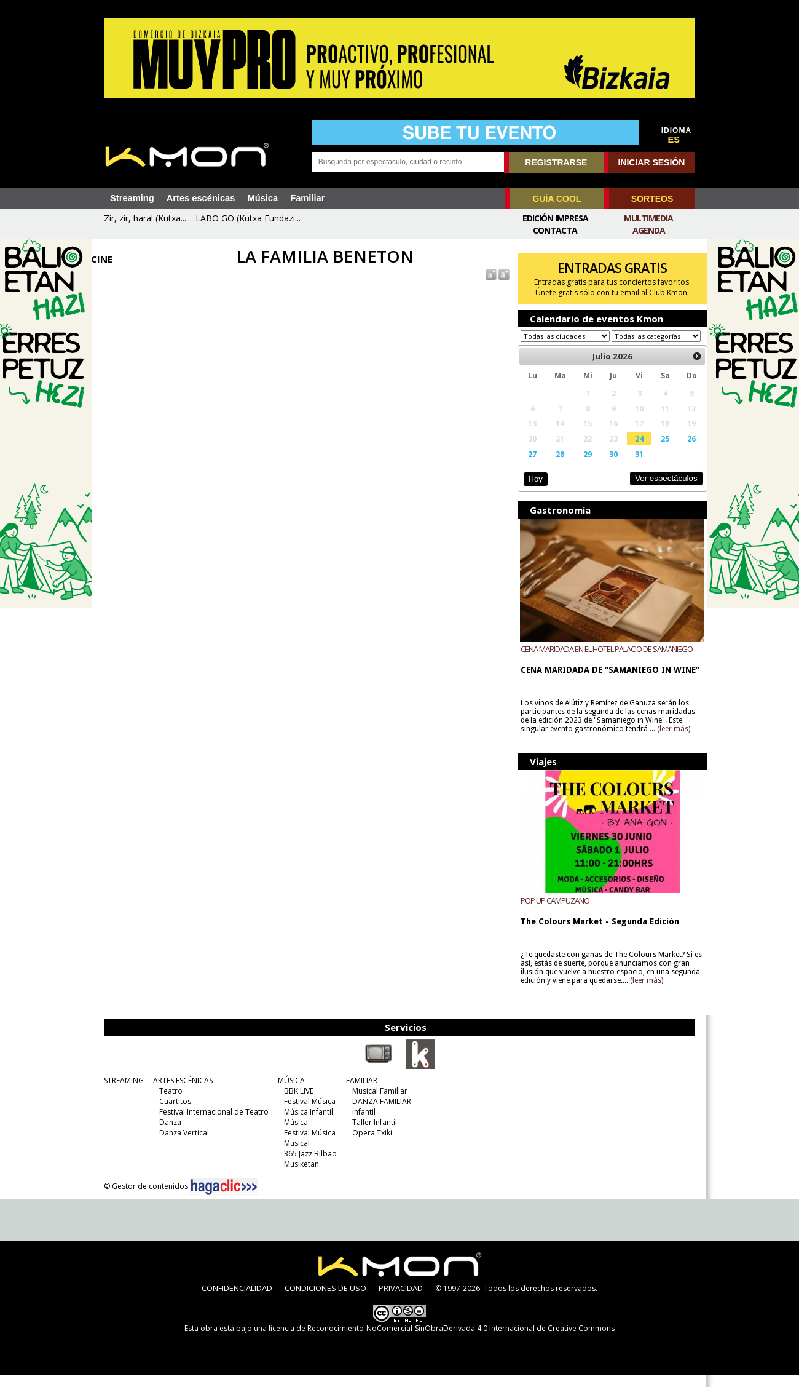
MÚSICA (288, 1092)
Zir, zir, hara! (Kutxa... (145, 218)
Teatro (167, 1102)
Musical (294, 1155)
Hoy (531, 490)
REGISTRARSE (556, 162)
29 (582, 466)
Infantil (360, 1123)
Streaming (132, 198)
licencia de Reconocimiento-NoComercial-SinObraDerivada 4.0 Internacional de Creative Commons (442, 1340)
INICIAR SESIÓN (651, 162)
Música (262, 198)
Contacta (555, 230)
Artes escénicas (201, 198)
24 (632, 450)
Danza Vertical (181, 1144)
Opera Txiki (369, 1144)
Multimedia (648, 218)
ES (674, 140)
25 (656, 450)
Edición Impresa (555, 218)
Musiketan (298, 1175)
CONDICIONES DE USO (325, 1299)
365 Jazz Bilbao (307, 1165)
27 (528, 466)
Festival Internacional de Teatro (211, 1123)
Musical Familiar (376, 1102)
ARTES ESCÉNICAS (180, 1092)
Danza (167, 1134)
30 (606, 466)
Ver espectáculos (656, 490)
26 (682, 450)
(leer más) (670, 740)
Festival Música (307, 1113)
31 (632, 466)
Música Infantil (305, 1123)
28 (555, 466)
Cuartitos (172, 1113)
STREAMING (121, 1092)
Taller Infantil (371, 1134)
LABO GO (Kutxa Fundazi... (248, 218)
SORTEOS (652, 199)
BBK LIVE (295, 1102)
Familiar (307, 198)
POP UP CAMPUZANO (551, 912)
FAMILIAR (358, 1092)
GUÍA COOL (557, 199)
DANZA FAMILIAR (378, 1113)
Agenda (648, 230)
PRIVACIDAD (401, 1299)
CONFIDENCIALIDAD (237, 1299)
